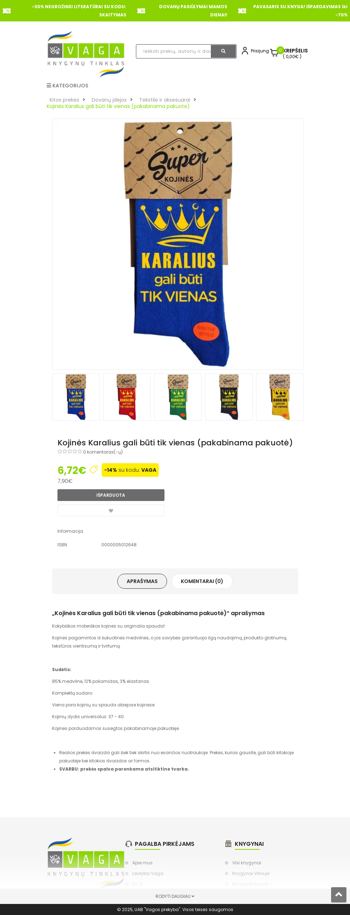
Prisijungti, (261, 51)
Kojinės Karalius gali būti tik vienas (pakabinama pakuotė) (118, 106)
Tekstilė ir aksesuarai (164, 100)
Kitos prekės (64, 100)
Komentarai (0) (202, 581)
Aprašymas (142, 581)
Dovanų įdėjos (109, 100)
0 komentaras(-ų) (103, 452)
